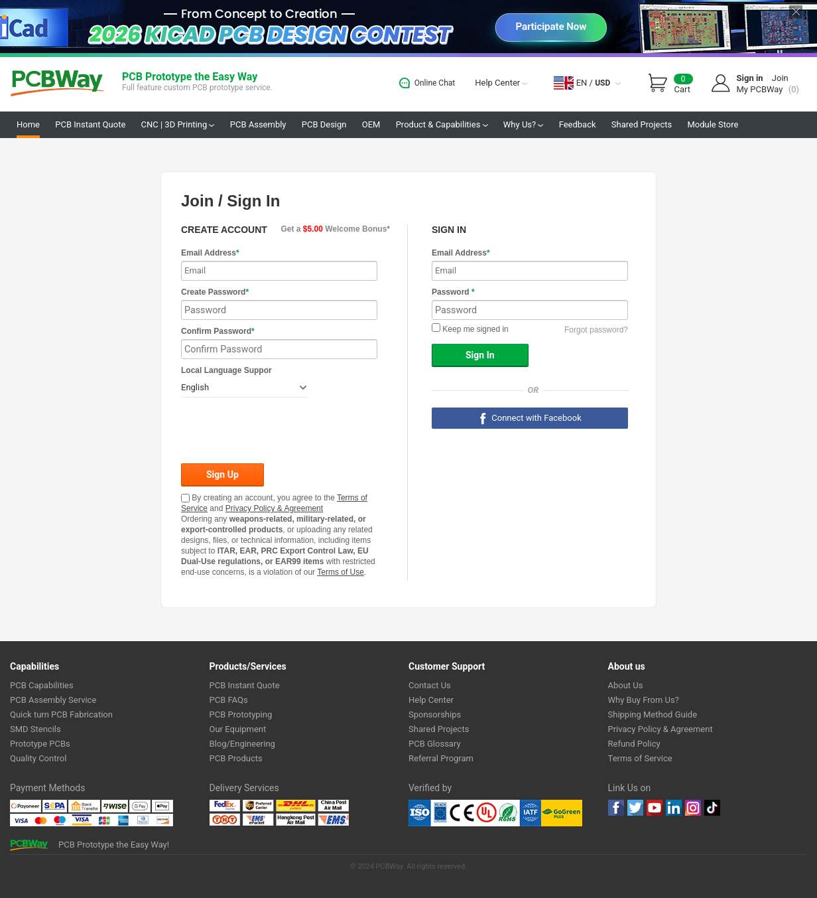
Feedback (577, 124)
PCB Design (324, 124)
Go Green (561, 813)
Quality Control (38, 758)
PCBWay (57, 84)
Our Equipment (238, 729)
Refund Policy (634, 744)
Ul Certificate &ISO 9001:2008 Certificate (474, 813)
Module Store (712, 124)
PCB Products (236, 758)
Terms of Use (340, 572)
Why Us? (523, 124)
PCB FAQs (229, 700)
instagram (693, 808)
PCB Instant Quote (90, 124)
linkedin (674, 808)
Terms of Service (640, 758)
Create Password (215, 292)
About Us (625, 685)
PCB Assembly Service (53, 700)
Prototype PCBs (40, 744)
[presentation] (282, 431)
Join (780, 78)
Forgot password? (596, 330)
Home (28, 124)
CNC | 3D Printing (178, 124)
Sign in (750, 78)
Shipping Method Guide (653, 714)
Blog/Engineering (242, 744)
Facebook (616, 808)
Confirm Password (218, 331)
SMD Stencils (35, 729)
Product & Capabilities (442, 124)
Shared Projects (641, 124)
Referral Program (440, 758)
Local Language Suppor (226, 370)
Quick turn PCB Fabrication (61, 714)
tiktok (712, 808)
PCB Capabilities (42, 685)
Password (453, 292)
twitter (635, 808)
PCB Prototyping (241, 714)
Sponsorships (434, 714)
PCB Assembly (258, 124)
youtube (654, 808)
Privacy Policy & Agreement (274, 508)
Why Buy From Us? (643, 700)
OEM (371, 124)
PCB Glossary (434, 744)
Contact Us (429, 685)
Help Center (501, 83)
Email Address (210, 253)
